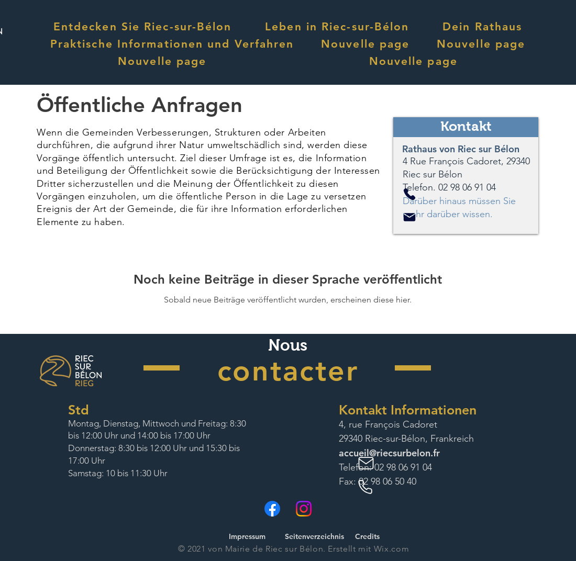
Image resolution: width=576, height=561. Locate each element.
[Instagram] (303, 508)
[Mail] (409, 217)
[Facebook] (272, 508)
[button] (142, 26)
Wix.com (391, 549)
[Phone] (409, 194)
